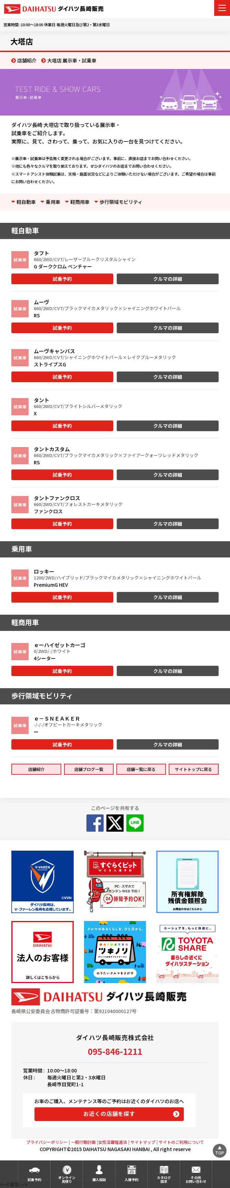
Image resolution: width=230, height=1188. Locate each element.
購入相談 (99, 1179)
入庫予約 (131, 1179)
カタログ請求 (164, 1179)
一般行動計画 (83, 1142)
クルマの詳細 (167, 278)
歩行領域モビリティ (121, 201)
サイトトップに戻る (193, 769)
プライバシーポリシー (46, 1142)
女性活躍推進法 (112, 1142)
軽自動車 (26, 201)
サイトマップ (142, 1142)
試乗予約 (62, 278)
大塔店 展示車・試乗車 (71, 60)
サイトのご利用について (181, 1142)
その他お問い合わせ (196, 1179)
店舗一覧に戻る (141, 769)
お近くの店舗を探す (109, 1113)
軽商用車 (80, 201)
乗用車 (53, 201)
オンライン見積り (66, 1179)
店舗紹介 (26, 60)
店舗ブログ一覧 (88, 769)
